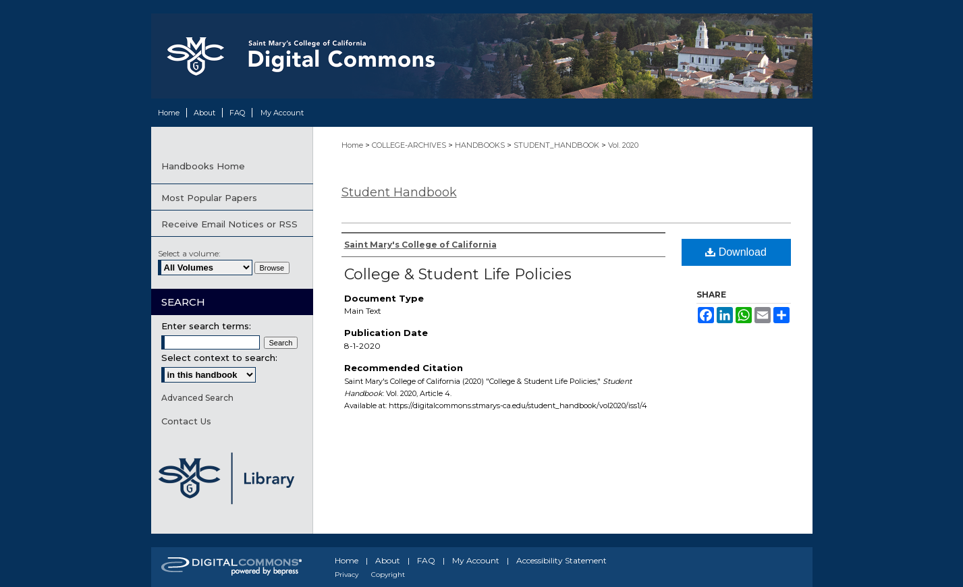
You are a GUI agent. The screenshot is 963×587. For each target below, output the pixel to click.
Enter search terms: (206, 325)
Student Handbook (399, 192)
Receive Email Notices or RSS (229, 224)
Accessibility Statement (561, 560)
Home (353, 145)
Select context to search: (219, 357)
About (387, 560)
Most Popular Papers (209, 197)
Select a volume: (189, 253)
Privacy (346, 574)
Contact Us (186, 421)
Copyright (388, 574)
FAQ (426, 560)
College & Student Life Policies (458, 274)
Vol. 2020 (623, 145)
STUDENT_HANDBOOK (557, 145)
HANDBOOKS (481, 145)
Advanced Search (197, 398)
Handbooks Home (203, 166)
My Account (475, 560)
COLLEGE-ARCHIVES (410, 145)
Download (736, 252)
